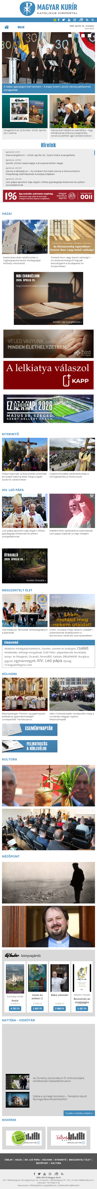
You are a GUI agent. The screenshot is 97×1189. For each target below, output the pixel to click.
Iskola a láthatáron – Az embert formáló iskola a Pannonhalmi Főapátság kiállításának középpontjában (43, 173)
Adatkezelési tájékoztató (68, 1185)
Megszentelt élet (17, 590)
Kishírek (9, 1120)
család (82, 648)
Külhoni (9, 674)
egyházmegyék (25, 661)
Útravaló (34, 656)
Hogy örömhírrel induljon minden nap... (33, 280)
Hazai (7, 214)
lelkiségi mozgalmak (30, 652)
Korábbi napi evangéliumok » (67, 321)
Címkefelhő (11, 643)
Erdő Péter (49, 652)
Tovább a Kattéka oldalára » (79, 1113)
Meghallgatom (29, 1143)
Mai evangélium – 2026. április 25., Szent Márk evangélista (40, 155)
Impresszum (23, 1185)
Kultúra (9, 759)
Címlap (8, 1159)
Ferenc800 (46, 656)
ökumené (70, 656)
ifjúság (67, 661)
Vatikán (57, 656)
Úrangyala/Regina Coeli (18, 665)
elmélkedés (10, 652)
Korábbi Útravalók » (36, 580)
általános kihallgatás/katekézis (22, 648)
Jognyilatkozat (50, 1185)
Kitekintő (10, 434)
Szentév (46, 648)
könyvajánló (31, 955)
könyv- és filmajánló (15, 656)
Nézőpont (11, 856)
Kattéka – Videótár (18, 1020)
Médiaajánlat (36, 1185)
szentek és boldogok (64, 648)
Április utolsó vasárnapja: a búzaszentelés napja (34, 163)
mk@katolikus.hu (85, 1180)
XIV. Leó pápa (13, 490)
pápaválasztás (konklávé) (71, 652)
